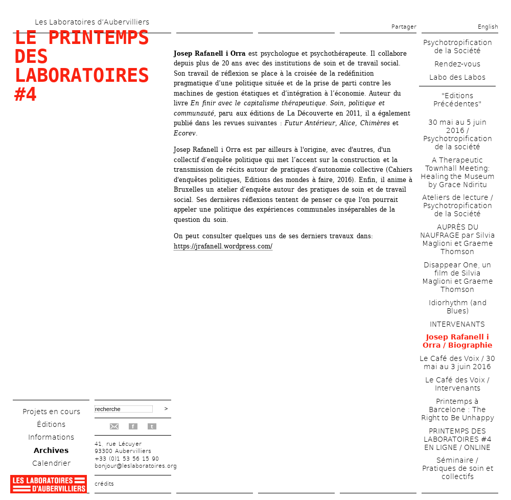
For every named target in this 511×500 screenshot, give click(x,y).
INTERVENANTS (457, 324)
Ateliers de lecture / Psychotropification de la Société (457, 205)
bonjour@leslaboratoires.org (136, 466)
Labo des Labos (457, 77)
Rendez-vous (457, 64)
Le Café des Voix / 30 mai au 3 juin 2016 (457, 362)
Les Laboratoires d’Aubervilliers (92, 22)
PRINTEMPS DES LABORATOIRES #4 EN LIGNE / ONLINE (458, 439)
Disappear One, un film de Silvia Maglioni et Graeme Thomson (457, 277)
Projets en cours (51, 411)
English (488, 27)
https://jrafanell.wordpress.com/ (223, 246)
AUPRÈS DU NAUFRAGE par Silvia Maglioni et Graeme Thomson (457, 239)
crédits (104, 484)
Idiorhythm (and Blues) (457, 307)
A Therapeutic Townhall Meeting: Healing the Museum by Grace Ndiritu (458, 172)
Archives (51, 450)
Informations (51, 437)
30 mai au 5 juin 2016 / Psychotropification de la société (457, 134)
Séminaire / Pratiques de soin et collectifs (457, 468)
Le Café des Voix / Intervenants (457, 384)
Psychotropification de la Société (457, 46)
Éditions (51, 424)
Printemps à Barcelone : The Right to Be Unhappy (457, 409)
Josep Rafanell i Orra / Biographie (458, 341)
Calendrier (51, 463)
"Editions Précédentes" (457, 100)
